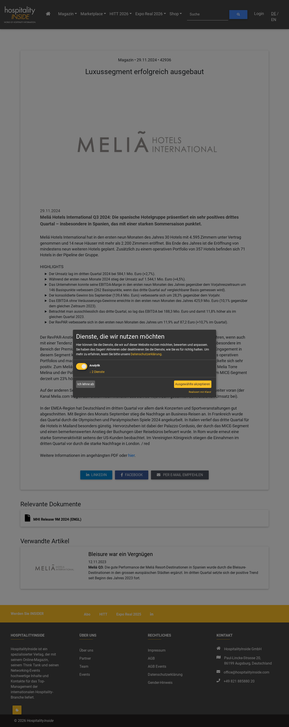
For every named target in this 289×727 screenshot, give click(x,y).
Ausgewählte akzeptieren (192, 384)
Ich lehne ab (85, 384)
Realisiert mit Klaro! (200, 392)
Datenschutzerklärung (146, 354)
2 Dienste (96, 372)
